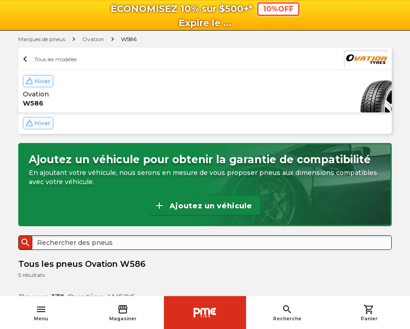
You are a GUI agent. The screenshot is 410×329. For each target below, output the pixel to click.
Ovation (93, 39)
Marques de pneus (41, 39)
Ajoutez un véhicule (203, 205)
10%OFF (278, 9)
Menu (41, 313)
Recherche (287, 313)
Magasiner (123, 313)
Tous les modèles (49, 59)
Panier (369, 313)
